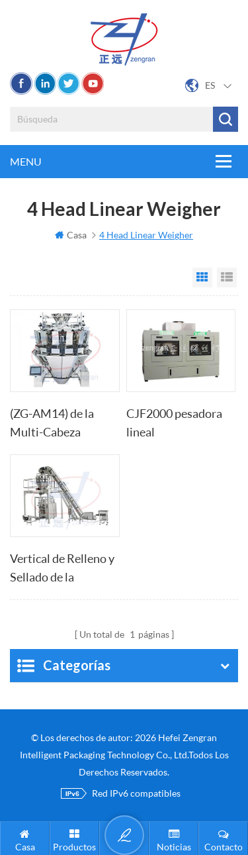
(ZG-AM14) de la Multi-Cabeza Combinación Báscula (52, 423)
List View (227, 277)
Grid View (202, 277)
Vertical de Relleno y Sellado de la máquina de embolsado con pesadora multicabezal (62, 568)
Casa (71, 234)
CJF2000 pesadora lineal (174, 422)
